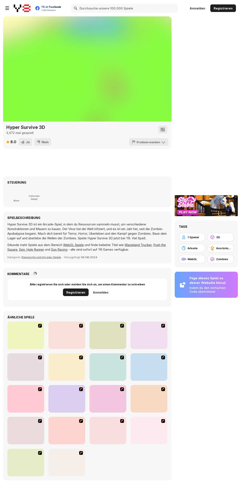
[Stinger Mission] (66, 462)
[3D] (221, 237)
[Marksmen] (148, 399)
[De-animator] (66, 335)
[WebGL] (192, 259)
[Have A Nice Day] (66, 430)
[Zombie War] (25, 462)
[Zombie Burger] (107, 430)
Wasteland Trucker (138, 245)
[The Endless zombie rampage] (107, 367)
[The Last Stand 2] (25, 430)
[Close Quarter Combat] (107, 399)
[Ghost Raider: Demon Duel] (25, 335)
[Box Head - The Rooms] (148, 335)
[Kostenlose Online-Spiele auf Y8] (22, 8)
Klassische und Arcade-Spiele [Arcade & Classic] (41, 257)
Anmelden (197, 8)
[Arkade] (192, 248)
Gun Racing (59, 249)
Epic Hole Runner (31, 249)
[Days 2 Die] (148, 430)
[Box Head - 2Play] (148, 367)
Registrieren (223, 8)
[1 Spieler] (192, 237)
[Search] (75, 8)
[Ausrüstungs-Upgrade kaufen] (221, 248)
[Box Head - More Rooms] (107, 335)
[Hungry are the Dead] (25, 399)
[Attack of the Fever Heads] (25, 367)
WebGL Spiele (73, 245)
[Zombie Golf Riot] (66, 399)
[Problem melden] (149, 142)
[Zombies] (221, 259)
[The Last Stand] (66, 367)
